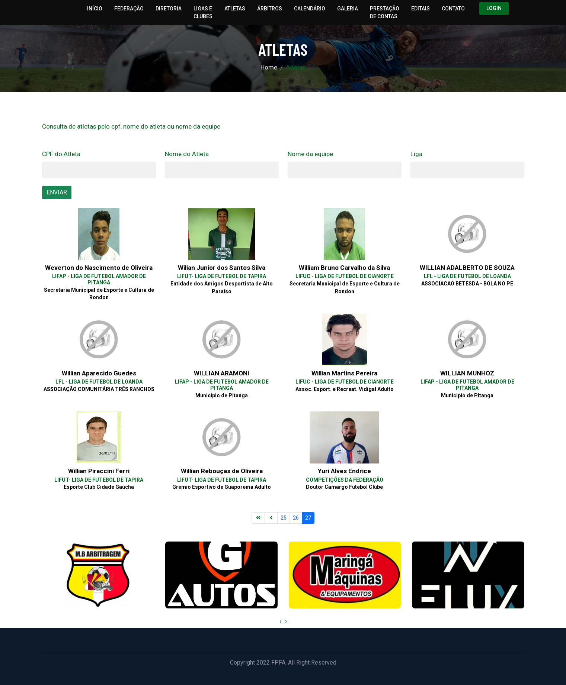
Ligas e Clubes (203, 12)
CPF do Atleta (61, 154)
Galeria (347, 9)
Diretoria (169, 9)
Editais (420, 9)
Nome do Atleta (187, 154)
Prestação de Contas (384, 12)
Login (494, 8)
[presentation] (280, 621)
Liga (416, 154)
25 (284, 518)
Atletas (234, 9)
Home (268, 67)
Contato (453, 9)
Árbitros (269, 9)
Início (94, 9)
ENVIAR (57, 192)
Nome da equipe (310, 154)
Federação (129, 9)
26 (296, 518)
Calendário (309, 9)
